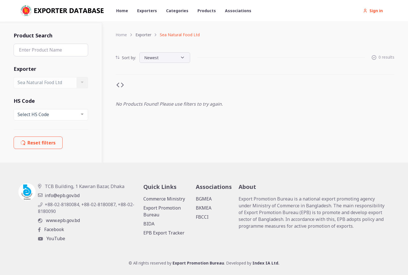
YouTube (51, 238)
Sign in (373, 10)
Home (122, 10)
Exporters (147, 10)
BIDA (148, 224)
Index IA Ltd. (265, 263)
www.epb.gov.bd (59, 220)
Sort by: (126, 57)
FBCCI (202, 217)
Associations (238, 10)
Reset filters (38, 143)
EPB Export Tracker (163, 233)
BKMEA (203, 208)
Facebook (51, 229)
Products (206, 10)
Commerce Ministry (164, 199)
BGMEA (204, 199)
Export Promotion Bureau (162, 211)
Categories (177, 10)
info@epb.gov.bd (59, 195)
